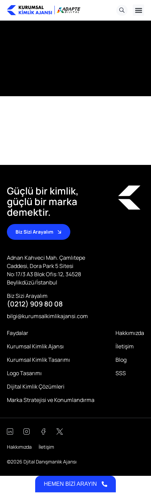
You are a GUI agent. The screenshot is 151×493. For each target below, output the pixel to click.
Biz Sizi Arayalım (27, 296)
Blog (121, 359)
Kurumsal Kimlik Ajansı (35, 346)
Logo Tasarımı (24, 373)
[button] (138, 10)
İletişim (124, 346)
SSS (120, 373)
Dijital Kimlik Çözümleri (35, 386)
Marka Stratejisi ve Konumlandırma (50, 400)
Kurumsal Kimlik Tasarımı (38, 359)
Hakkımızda (129, 333)
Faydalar (17, 333)
